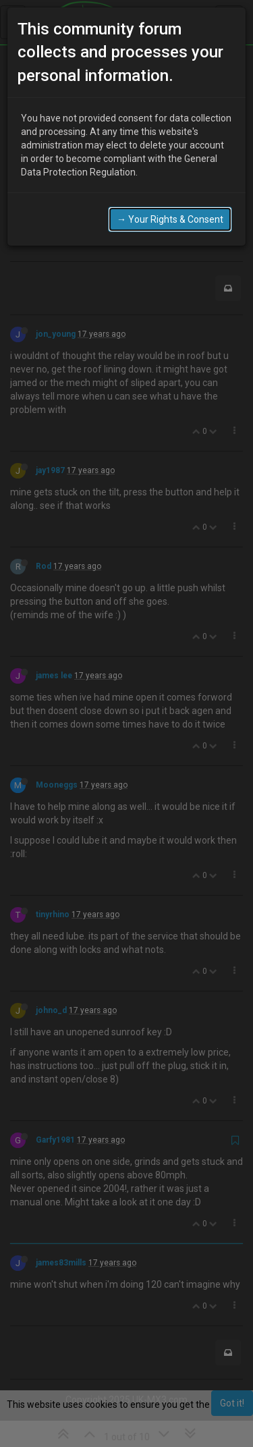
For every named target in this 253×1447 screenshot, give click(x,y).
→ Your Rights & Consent (170, 219)
